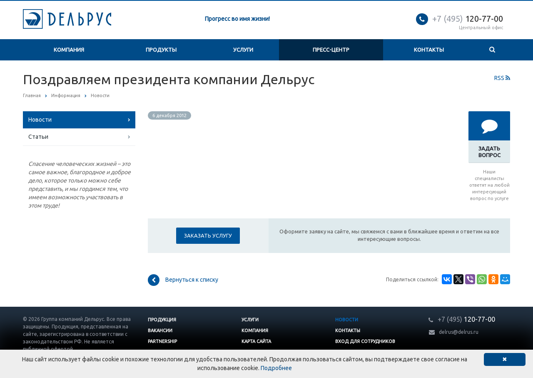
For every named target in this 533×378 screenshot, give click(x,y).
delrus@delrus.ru (458, 332)
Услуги (243, 50)
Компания (69, 50)
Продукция (162, 319)
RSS (502, 78)
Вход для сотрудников (365, 341)
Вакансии (160, 330)
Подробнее (276, 368)
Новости (40, 119)
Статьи (38, 136)
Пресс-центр (331, 50)
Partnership (162, 341)
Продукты (161, 50)
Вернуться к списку (183, 280)
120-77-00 (467, 18)
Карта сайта (256, 341)
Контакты (429, 50)
